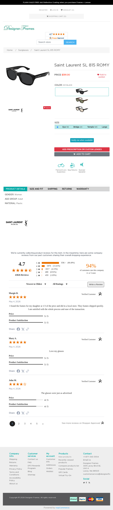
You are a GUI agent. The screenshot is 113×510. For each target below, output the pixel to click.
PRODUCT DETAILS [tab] (15, 189)
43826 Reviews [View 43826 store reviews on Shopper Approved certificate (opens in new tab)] (25, 275)
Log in (54, 10)
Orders (49, 468)
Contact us (33, 459)
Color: (58, 85)
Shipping (13, 459)
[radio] (56, 263)
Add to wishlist (101, 76)
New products (65, 457)
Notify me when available (82, 140)
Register (43, 10)
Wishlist (49, 471)
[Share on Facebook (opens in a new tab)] (18, 329)
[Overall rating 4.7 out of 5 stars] (21, 270)
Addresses (51, 465)
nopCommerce (62, 508)
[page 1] (12, 423)
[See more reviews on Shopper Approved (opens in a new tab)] (27, 329)
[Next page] (43, 423)
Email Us (87, 460)
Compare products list (69, 466)
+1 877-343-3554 (91, 457)
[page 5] (37, 423)
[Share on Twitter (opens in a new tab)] (23, 329)
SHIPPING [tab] (52, 189)
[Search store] (50, 42)
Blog (30, 471)
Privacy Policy (15, 469)
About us (13, 484)
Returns (12, 462)
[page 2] (19, 423)
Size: (57, 123)
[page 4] (31, 423)
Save (47, 108)
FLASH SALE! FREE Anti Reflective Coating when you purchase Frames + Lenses (57, 2)
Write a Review (96, 284)
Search (70, 42)
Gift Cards (63, 472)
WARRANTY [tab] (82, 189)
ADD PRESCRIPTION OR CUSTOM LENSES (82, 149)
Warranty (13, 466)
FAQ (29, 462)
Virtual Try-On (65, 475)
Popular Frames (66, 469)
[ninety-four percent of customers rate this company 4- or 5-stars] (91, 268)
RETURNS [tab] (67, 189)
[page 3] (25, 423)
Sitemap (31, 475)
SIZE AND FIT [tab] (36, 189)
